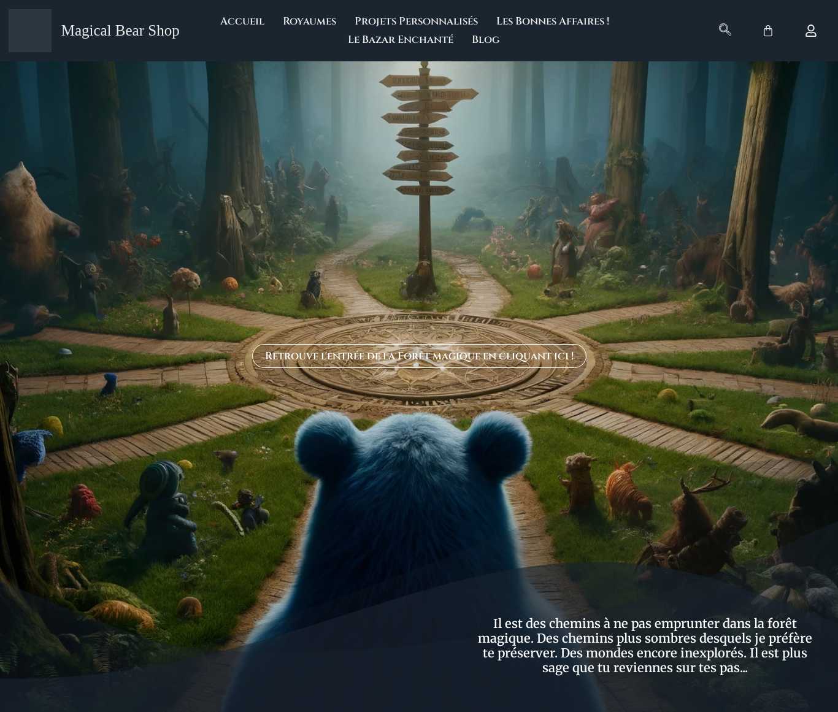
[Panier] (768, 30)
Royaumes (309, 21)
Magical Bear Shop (120, 30)
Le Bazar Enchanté (400, 40)
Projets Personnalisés (416, 21)
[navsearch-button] (725, 30)
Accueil (242, 21)
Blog (485, 40)
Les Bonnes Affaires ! (552, 21)
